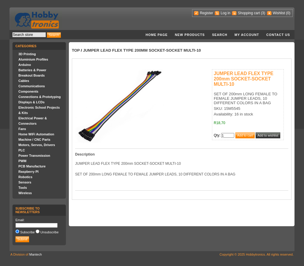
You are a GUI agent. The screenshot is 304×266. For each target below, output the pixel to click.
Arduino (24, 64)
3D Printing (27, 54)
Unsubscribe (49, 232)
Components (28, 91)
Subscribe (27, 232)
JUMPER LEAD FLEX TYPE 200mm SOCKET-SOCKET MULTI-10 (142, 50)
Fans (22, 129)
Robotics (25, 177)
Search (219, 35)
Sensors (24, 182)
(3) (263, 13)
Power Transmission (34, 155)
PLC (21, 150)
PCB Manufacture (32, 166)
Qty (216, 135)
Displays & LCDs (31, 102)
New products (190, 35)
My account (247, 35)
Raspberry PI (28, 171)
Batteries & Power (32, 70)
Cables (23, 81)
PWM (22, 161)
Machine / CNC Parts (34, 139)
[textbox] (29, 34)
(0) (288, 13)
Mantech (35, 254)
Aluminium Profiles (33, 59)
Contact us (278, 35)
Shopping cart (249, 13)
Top (76, 50)
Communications (31, 86)
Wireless (25, 193)
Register (206, 13)
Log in (225, 13)
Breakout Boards (31, 75)
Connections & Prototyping (39, 97)
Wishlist (279, 13)
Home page (156, 35)
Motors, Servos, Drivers (36, 145)
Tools (22, 187)
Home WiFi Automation (36, 134)
